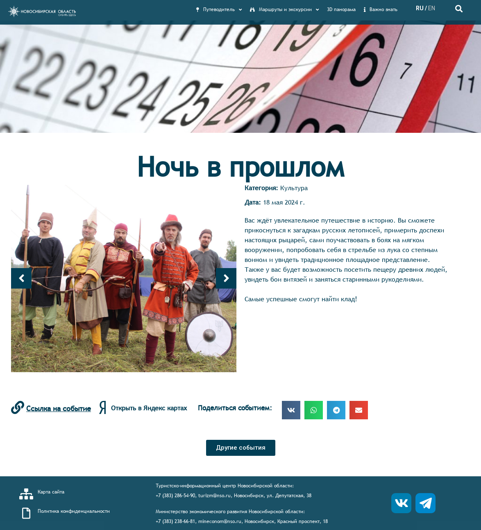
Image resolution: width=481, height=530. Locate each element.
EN (431, 8)
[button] (240, 448)
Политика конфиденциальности (74, 511)
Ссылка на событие (58, 408)
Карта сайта (51, 492)
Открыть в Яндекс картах (149, 407)
